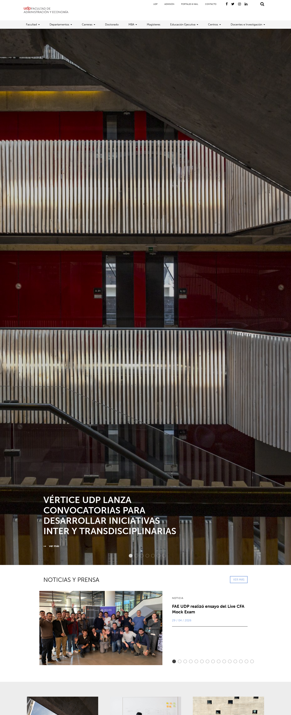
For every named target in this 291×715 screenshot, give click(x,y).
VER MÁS (238, 579)
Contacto (210, 4)
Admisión (169, 4)
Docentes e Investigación (246, 24)
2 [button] (134, 556)
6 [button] (156, 556)
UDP (155, 4)
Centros (213, 24)
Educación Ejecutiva (182, 24)
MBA (131, 24)
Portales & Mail (189, 4)
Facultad (31, 24)
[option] (145, 297)
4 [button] (145, 556)
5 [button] (151, 556)
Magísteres (153, 24)
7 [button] (162, 556)
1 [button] (129, 556)
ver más (51, 546)
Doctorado (112, 24)
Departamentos (59, 24)
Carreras (87, 24)
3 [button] (140, 556)
